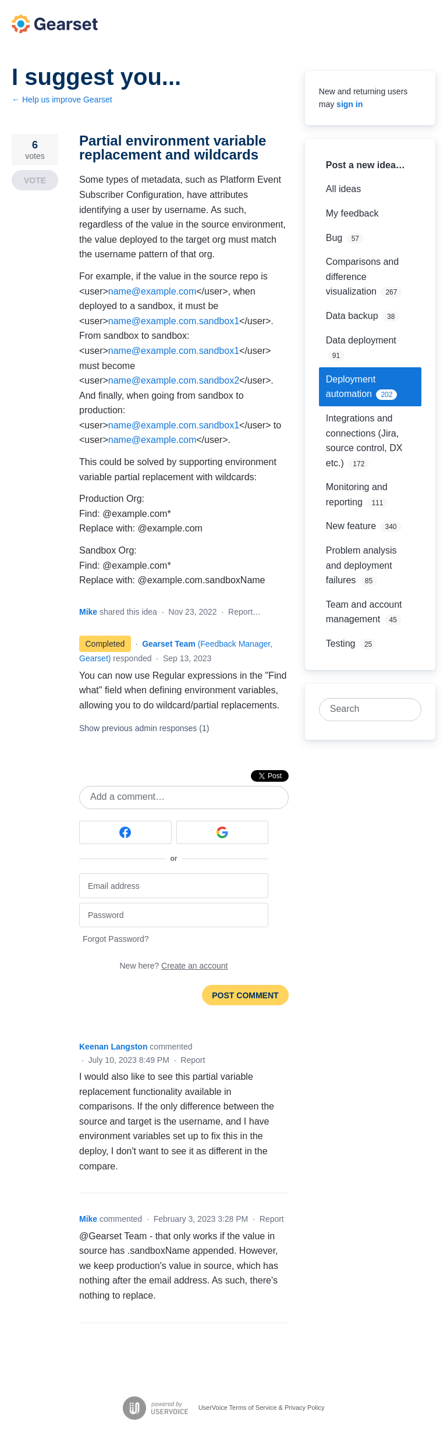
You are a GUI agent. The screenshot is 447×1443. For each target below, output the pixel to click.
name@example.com (152, 291)
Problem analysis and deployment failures (361, 565)
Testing (341, 643)
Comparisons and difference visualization (362, 276)
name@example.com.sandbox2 (173, 380)
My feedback (352, 213)
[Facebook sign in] (125, 832)
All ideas (343, 189)
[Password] (173, 915)
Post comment (245, 995)
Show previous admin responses (144, 728)
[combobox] (364, 710)
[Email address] (173, 885)
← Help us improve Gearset (62, 99)
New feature (351, 526)
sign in (349, 104)
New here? (174, 965)
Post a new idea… (365, 165)
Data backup (352, 316)
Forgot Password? (116, 939)
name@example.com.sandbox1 (173, 321)
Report (192, 1060)
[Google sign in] (222, 832)
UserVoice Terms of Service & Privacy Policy (261, 1406)
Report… (244, 611)
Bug (334, 238)
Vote (35, 180)
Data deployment (361, 340)
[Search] (409, 709)
